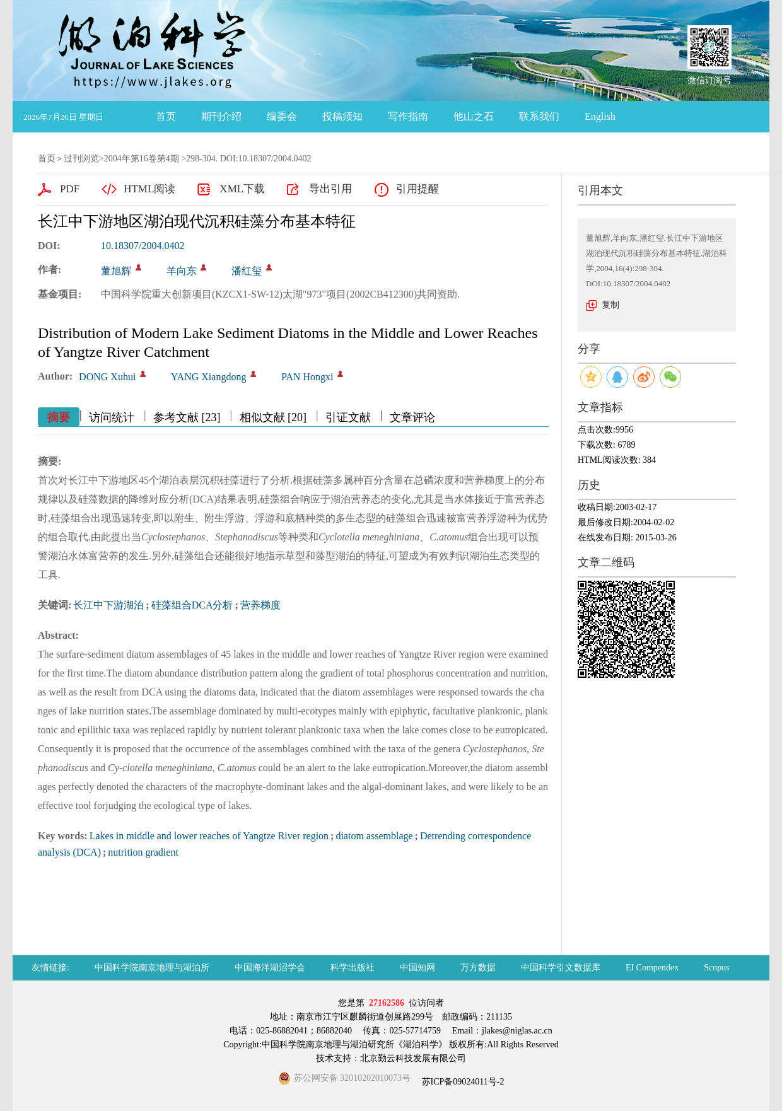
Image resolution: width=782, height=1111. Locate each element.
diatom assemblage (374, 835)
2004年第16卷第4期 (141, 158)
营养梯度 (260, 605)
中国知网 (417, 967)
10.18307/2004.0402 (142, 245)
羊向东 (181, 270)
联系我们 (539, 116)
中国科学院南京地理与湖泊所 (152, 967)
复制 (610, 305)
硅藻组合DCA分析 (192, 605)
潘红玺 (246, 270)
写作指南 (408, 116)
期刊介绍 (221, 116)
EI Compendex (652, 967)
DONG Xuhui (107, 376)
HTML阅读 (149, 189)
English (600, 116)
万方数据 (478, 967)
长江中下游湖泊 (108, 605)
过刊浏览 (81, 158)
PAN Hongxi (307, 376)
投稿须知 (342, 116)
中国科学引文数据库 (560, 967)
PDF (69, 189)
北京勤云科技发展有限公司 (413, 1058)
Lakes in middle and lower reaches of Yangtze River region (209, 835)
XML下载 (242, 189)
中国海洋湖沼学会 (270, 967)
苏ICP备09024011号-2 (461, 1081)
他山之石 (473, 116)
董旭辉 (116, 270)
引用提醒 (417, 189)
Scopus (716, 967)
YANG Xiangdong (209, 376)
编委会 (282, 116)
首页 (166, 116)
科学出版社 (352, 967)
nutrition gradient (143, 852)
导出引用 (330, 189)
